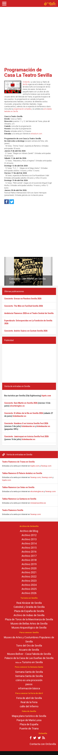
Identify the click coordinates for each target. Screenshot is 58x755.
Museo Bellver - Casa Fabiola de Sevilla (29, 653)
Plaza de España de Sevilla (29, 611)
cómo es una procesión (29, 680)
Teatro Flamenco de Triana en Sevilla (18, 462)
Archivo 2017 (29, 555)
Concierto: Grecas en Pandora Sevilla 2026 (22, 298)
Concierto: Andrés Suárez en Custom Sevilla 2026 (25, 331)
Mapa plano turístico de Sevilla (29, 715)
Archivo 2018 (29, 560)
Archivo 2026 (29, 593)
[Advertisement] (27, 36)
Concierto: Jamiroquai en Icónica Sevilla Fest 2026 (26, 436)
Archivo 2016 (29, 551)
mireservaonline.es (38, 503)
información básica (29, 688)
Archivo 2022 (29, 576)
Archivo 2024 (29, 584)
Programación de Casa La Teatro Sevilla (28, 72)
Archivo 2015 (29, 547)
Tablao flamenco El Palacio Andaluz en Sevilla (22, 473)
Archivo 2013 (29, 539)
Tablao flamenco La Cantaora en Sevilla (19, 499)
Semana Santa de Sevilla (29, 671)
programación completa (22, 109)
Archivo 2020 (29, 568)
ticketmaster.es (19, 416)
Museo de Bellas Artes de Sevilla (29, 623)
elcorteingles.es (37, 491)
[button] (5, 271)
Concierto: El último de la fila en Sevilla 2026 (23, 413)
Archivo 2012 (29, 535)
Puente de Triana (29, 728)
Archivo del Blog (29, 530)
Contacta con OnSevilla (43, 744)
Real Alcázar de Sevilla (29, 602)
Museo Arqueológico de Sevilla (29, 627)
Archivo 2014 (29, 543)
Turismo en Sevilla (32, 662)
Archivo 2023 (29, 580)
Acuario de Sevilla (29, 649)
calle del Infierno (29, 706)
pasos (29, 684)
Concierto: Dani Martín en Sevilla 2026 (20, 403)
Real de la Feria (29, 702)
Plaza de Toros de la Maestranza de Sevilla (29, 619)
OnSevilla (26, 82)
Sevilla (25, 84)
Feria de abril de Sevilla (29, 698)
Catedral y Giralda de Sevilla (29, 606)
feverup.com (46, 466)
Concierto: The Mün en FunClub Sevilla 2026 (23, 306)
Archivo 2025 (29, 588)
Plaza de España (29, 724)
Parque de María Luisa (29, 720)
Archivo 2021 (29, 572)
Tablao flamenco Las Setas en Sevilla (18, 487)
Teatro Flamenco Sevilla (12, 510)
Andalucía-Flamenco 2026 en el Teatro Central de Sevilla (29, 313)
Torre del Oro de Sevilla (29, 645)
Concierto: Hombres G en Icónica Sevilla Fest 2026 (26, 423)
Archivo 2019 (29, 564)
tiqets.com (34, 466)
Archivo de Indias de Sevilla (29, 615)
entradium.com (36, 134)
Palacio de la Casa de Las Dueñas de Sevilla (29, 658)
